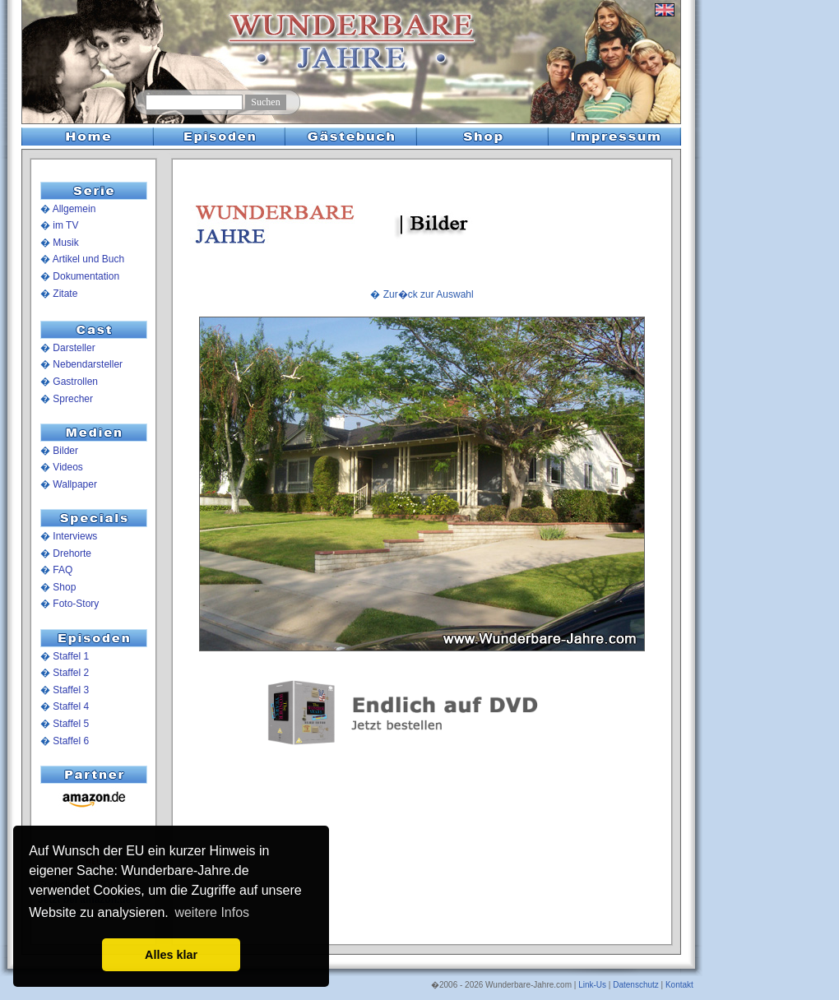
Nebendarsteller (88, 364)
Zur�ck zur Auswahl (428, 294)
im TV (65, 225)
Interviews (75, 536)
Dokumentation (86, 276)
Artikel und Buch (88, 259)
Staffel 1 (71, 656)
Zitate (65, 293)
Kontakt (679, 984)
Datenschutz (636, 984)
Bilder (65, 450)
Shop (64, 587)
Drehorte (72, 553)
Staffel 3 (71, 690)
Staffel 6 (71, 741)
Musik (65, 242)
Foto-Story (76, 603)
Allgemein (74, 209)
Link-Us (592, 984)
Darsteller (74, 348)
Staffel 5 (71, 723)
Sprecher (73, 399)
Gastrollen (75, 381)
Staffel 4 (71, 706)
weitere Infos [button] (211, 912)
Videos (67, 467)
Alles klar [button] (171, 954)
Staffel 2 (71, 672)
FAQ (62, 570)
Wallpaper (75, 484)
